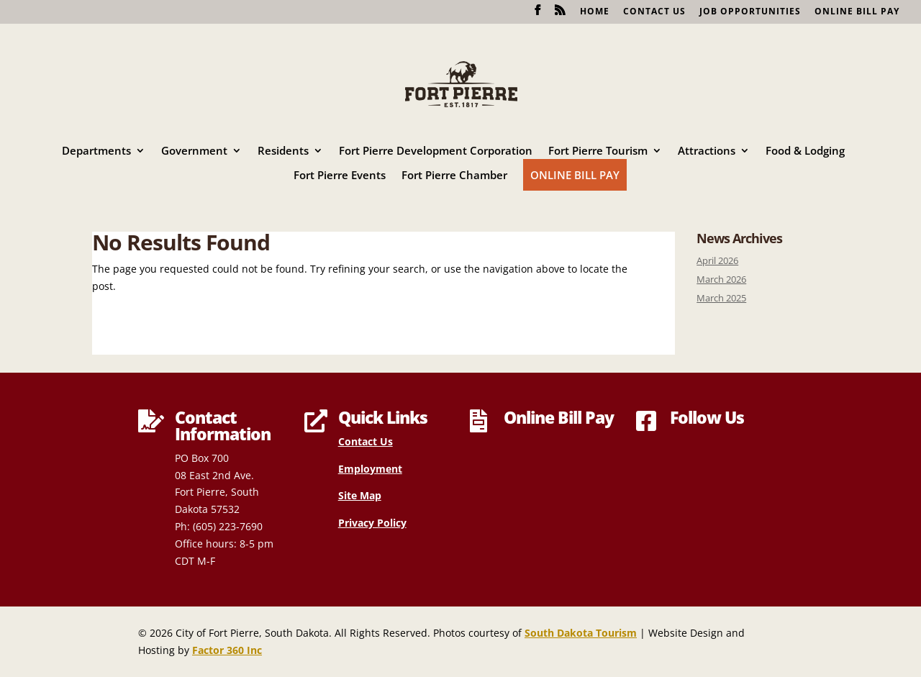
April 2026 (717, 261)
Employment (370, 469)
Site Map (359, 495)
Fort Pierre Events (340, 176)
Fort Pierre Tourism (598, 151)
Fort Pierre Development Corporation (435, 151)
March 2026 (721, 279)
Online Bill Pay (857, 12)
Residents (283, 151)
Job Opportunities (750, 12)
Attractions (706, 151)
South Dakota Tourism (581, 633)
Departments (96, 151)
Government (194, 151)
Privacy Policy (372, 523)
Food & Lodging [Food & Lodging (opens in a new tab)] (805, 151)
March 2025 (721, 298)
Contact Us (654, 12)
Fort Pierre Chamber (454, 176)
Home (594, 12)
